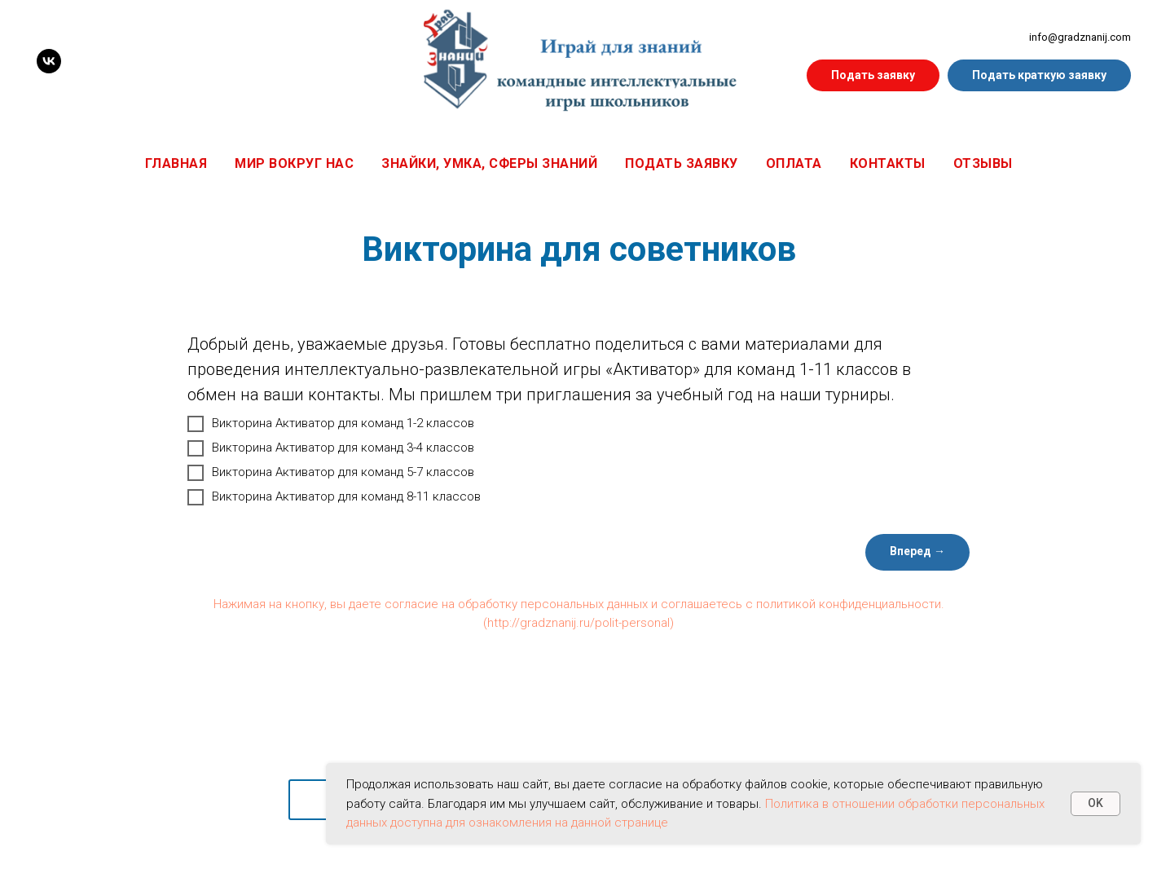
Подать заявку (681, 163)
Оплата (794, 163)
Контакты (888, 163)
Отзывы (983, 163)
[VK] (49, 61)
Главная (176, 163)
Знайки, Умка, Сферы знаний (489, 163)
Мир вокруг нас (294, 163)
